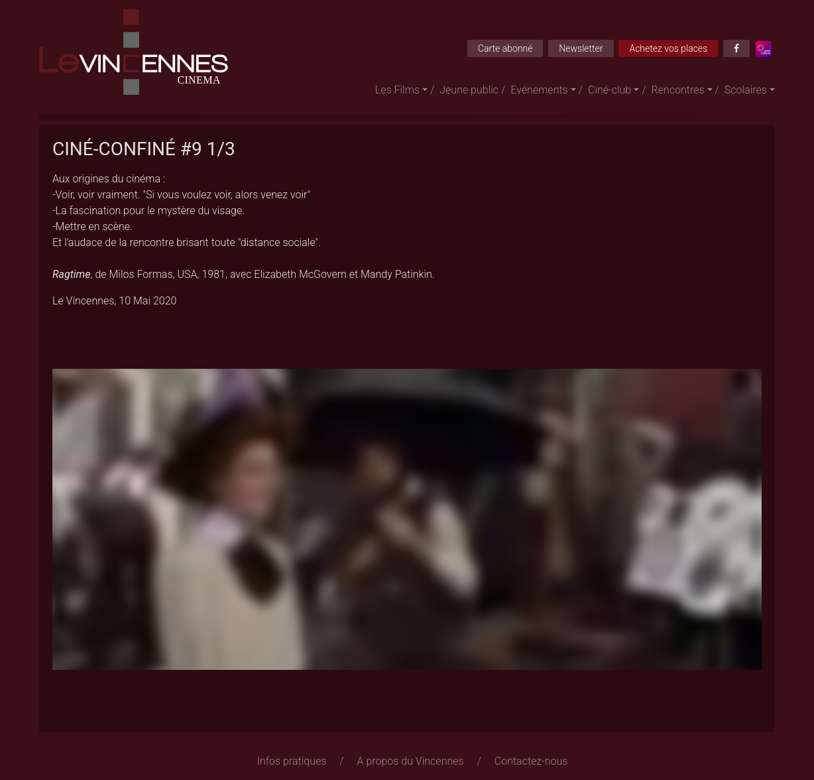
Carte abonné (505, 48)
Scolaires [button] (746, 90)
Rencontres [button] (678, 90)
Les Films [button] (397, 90)
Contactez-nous (531, 761)
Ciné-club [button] (609, 90)
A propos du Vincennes (410, 761)
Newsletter (581, 48)
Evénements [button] (538, 90)
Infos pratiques (292, 761)
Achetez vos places (668, 48)
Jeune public (468, 90)
